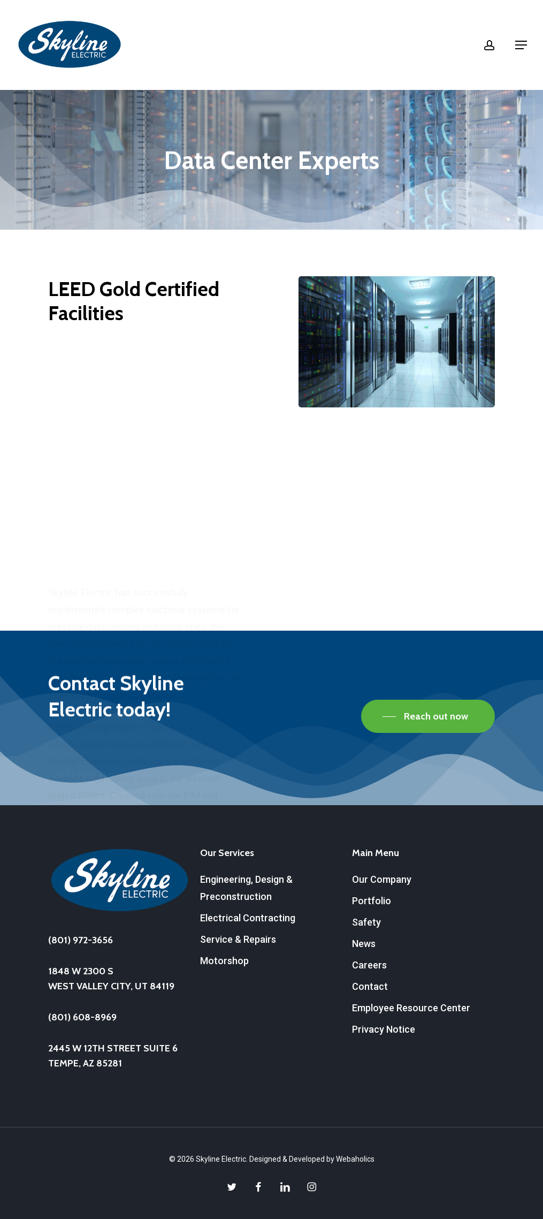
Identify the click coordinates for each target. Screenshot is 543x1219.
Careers (369, 965)
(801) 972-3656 (80, 940)
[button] (521, 45)
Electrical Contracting (247, 917)
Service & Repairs (238, 939)
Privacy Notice (383, 1029)
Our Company (381, 879)
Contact (370, 986)
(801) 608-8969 (82, 1017)
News (364, 943)
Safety (366, 922)
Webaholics (355, 1159)
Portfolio (371, 900)
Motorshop (224, 960)
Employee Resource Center (411, 1007)
